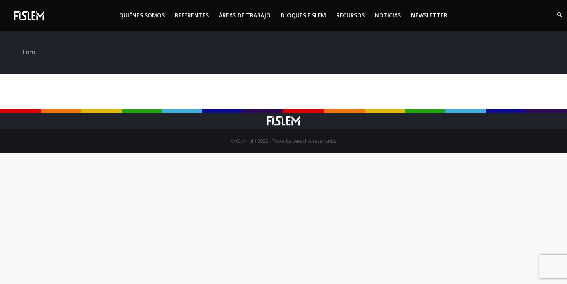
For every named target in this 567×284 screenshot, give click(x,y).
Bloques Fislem (303, 15)
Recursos (350, 15)
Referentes (192, 15)
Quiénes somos (142, 15)
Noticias (388, 15)
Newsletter (429, 15)
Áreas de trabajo (245, 15)
